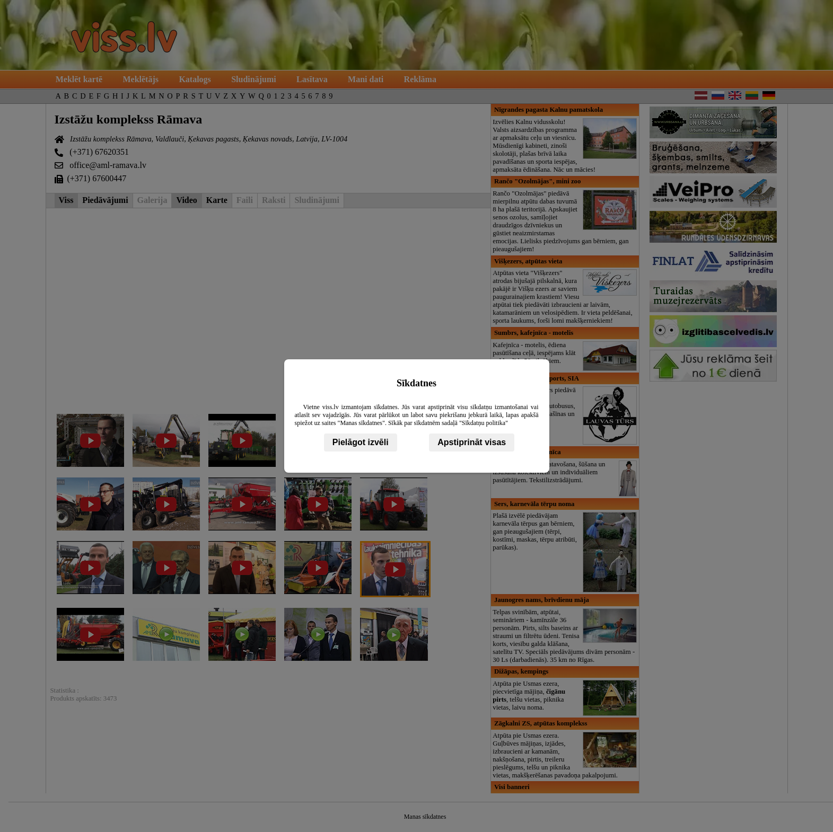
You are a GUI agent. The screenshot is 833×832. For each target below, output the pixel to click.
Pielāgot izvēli (360, 442)
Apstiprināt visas (471, 442)
